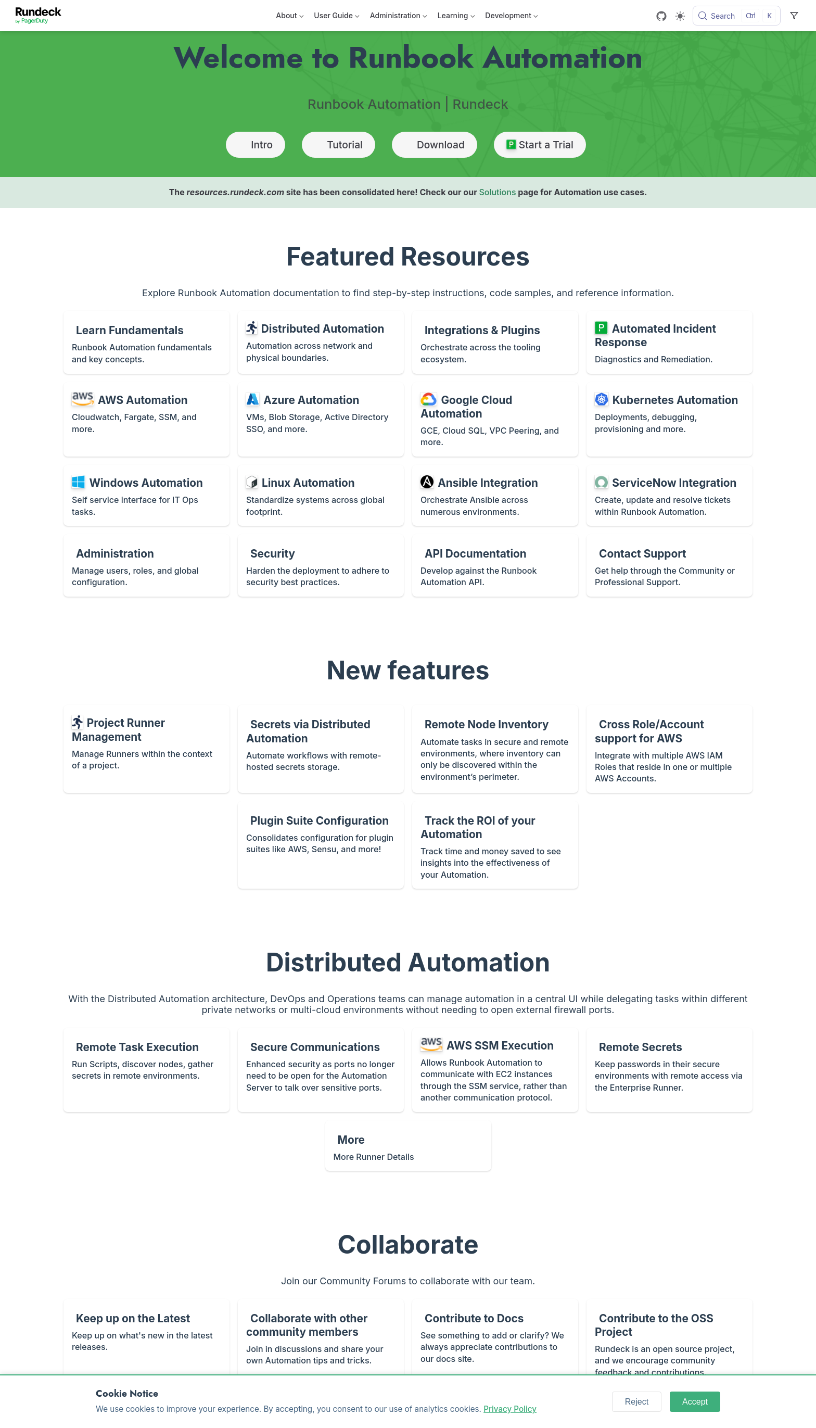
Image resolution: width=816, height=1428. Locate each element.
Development (511, 17)
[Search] (737, 16)
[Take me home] (42, 16)
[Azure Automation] (321, 419)
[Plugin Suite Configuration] (321, 845)
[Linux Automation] (321, 495)
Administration (398, 17)
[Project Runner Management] (146, 748)
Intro (255, 144)
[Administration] (146, 565)
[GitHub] (661, 16)
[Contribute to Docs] (495, 1342)
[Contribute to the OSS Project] (669, 1342)
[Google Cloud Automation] (495, 419)
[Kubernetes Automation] (669, 419)
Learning (456, 17)
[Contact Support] (669, 565)
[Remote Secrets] (669, 1070)
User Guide (336, 17)
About (289, 17)
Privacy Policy (510, 1409)
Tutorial (338, 144)
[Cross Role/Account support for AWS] (669, 748)
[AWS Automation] (146, 419)
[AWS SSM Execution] (495, 1070)
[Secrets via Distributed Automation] (321, 748)
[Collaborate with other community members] (321, 1342)
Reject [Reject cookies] (636, 1401)
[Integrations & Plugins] (495, 342)
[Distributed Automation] (321, 342)
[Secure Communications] (321, 1070)
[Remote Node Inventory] (495, 748)
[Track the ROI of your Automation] (495, 845)
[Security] (321, 565)
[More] (408, 1145)
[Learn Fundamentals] (146, 342)
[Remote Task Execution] (146, 1070)
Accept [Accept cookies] (695, 1401)
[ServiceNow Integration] (669, 495)
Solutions (497, 192)
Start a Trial (539, 144)
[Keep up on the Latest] (146, 1342)
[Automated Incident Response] (669, 342)
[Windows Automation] (146, 495)
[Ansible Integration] (495, 495)
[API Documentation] (495, 565)
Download (434, 144)
